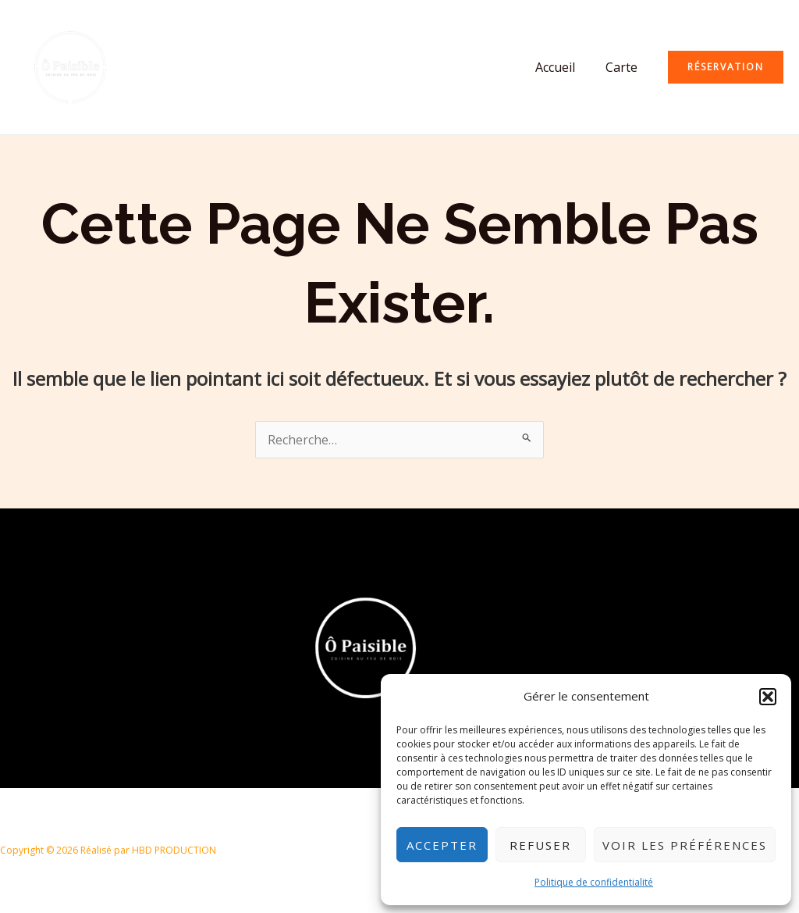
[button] (768, 696)
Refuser (540, 845)
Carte (624, 67)
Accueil (563, 67)
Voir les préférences (684, 845)
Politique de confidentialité (593, 882)
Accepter (442, 845)
